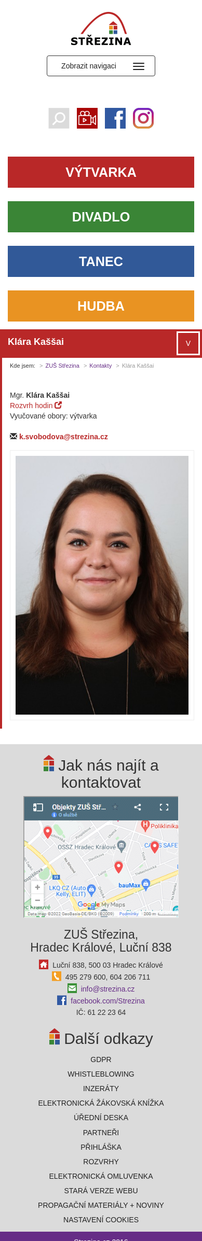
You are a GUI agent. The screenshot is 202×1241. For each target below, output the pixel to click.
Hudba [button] (101, 306)
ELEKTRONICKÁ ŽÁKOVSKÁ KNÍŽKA (101, 1103)
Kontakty (100, 365)
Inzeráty (101, 1088)
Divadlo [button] (101, 217)
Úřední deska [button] (101, 1117)
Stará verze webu (101, 1191)
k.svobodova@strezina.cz (63, 437)
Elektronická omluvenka (101, 1176)
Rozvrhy (100, 1162)
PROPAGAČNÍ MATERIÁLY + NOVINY (101, 1205)
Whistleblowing (101, 1074)
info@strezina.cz (108, 989)
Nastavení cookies (101, 1220)
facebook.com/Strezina (107, 1001)
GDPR (100, 1059)
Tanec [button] (101, 261)
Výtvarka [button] (101, 172)
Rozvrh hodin (36, 405)
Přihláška (101, 1147)
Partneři (101, 1132)
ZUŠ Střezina (62, 365)
